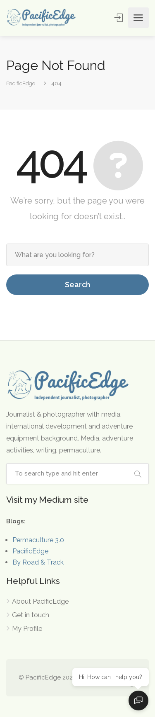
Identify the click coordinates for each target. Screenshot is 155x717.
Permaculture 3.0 (38, 540)
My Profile (27, 629)
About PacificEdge (40, 601)
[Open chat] (138, 700)
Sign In (119, 17)
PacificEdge (30, 551)
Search (77, 284)
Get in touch (30, 615)
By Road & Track (38, 562)
